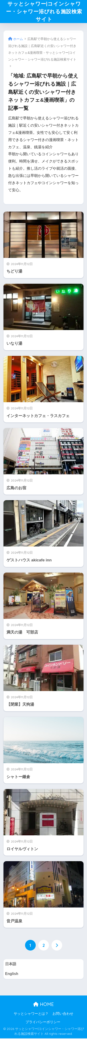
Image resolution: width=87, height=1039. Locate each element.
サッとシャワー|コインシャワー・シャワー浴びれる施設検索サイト (44, 11)
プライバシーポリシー (43, 1022)
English (11, 974)
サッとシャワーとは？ (31, 1014)
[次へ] (57, 945)
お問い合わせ (62, 1014)
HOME (43, 1005)
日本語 (10, 964)
